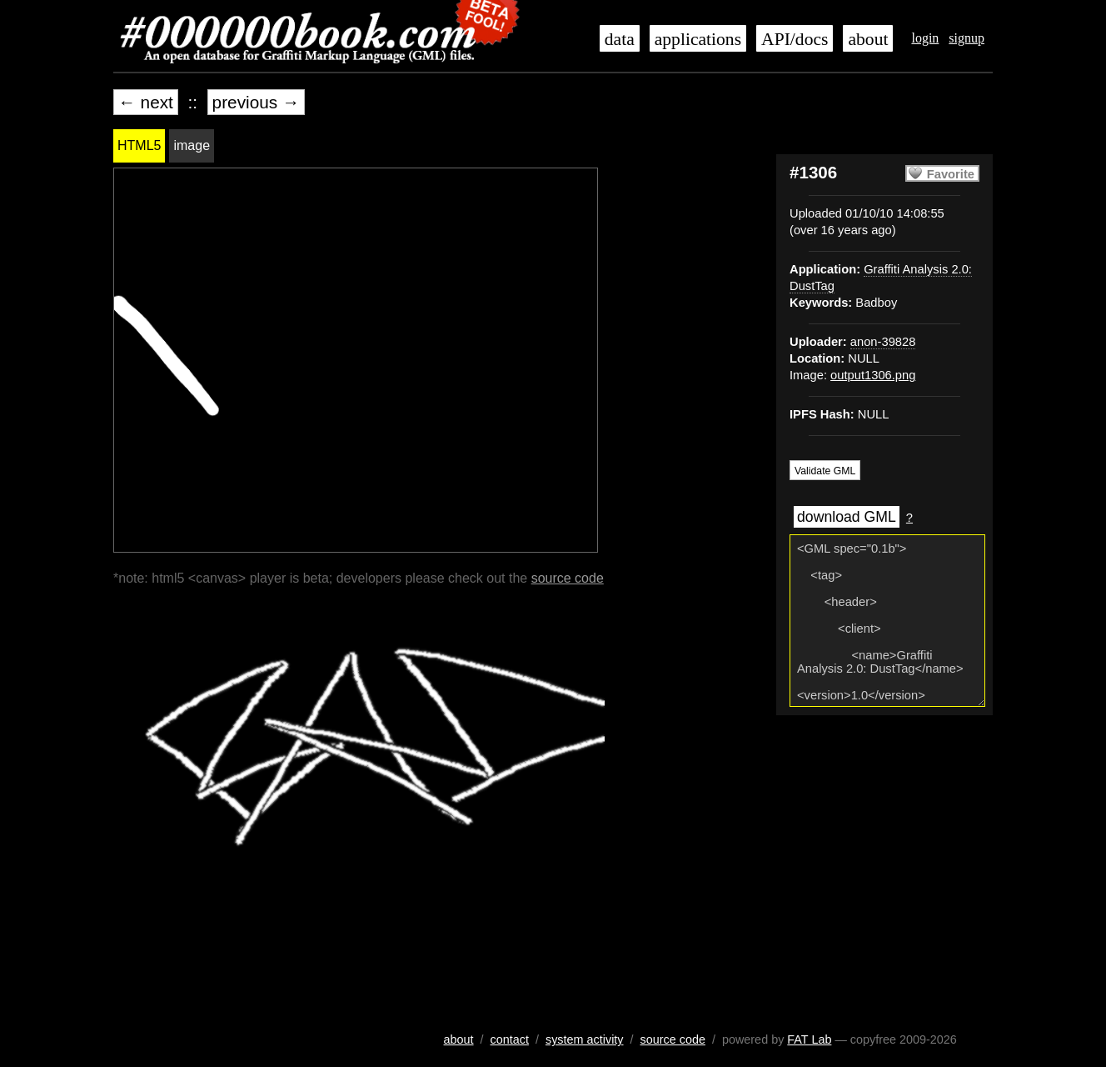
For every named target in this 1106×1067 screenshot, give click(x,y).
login (925, 38)
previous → (256, 102)
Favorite (950, 174)
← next (145, 102)
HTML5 (139, 145)
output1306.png (872, 375)
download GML (846, 516)
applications (698, 39)
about (868, 39)
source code (567, 578)
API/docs (794, 39)
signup (966, 38)
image (191, 145)
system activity (585, 1039)
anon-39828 (883, 341)
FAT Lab (809, 1039)
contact (510, 1039)
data (620, 39)
